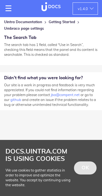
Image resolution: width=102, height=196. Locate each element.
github (15, 100)
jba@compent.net (65, 95)
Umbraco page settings (24, 28)
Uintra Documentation (23, 22)
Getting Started (62, 22)
